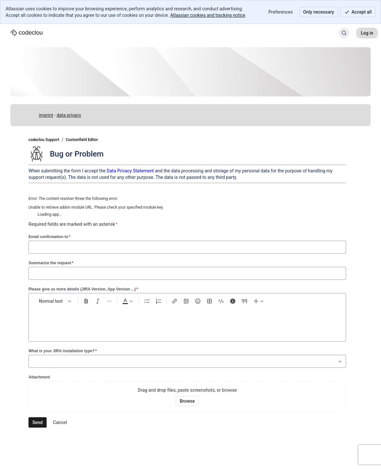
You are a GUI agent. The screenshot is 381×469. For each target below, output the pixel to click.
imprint (46, 115)
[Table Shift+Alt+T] (209, 301)
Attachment (39, 377)
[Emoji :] (198, 301)
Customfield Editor (82, 139)
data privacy (69, 115)
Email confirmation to (49, 236)
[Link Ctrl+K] (174, 301)
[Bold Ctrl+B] (86, 301)
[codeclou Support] (26, 33)
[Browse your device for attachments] (187, 401)
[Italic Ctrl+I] (98, 301)
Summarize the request (50, 262)
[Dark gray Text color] (127, 301)
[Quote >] (244, 301)
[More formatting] (109, 301)
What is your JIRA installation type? (62, 350)
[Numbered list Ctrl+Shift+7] (158, 301)
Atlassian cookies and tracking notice (207, 15)
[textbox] (187, 320)
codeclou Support (43, 139)
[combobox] (32, 361)
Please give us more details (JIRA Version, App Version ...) (83, 289)
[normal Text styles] (55, 301)
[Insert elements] (259, 301)
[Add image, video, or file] (186, 301)
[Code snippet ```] (221, 301)
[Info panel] (233, 301)
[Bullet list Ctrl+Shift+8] (147, 301)
